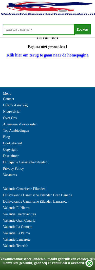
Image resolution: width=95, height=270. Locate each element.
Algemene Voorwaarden (20, 124)
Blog (6, 137)
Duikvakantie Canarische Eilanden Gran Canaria (37, 195)
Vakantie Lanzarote (16, 239)
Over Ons (10, 118)
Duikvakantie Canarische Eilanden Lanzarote (35, 201)
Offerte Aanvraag (15, 105)
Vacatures (10, 175)
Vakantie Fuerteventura (19, 214)
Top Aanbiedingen (16, 130)
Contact (8, 99)
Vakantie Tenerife (15, 246)
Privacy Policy (13, 168)
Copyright (10, 149)
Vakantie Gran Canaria (19, 220)
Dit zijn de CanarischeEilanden (25, 162)
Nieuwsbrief (12, 111)
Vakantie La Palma (16, 233)
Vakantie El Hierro (16, 208)
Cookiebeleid (12, 143)
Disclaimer (10, 156)
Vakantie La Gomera (17, 227)
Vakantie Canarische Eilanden (24, 189)
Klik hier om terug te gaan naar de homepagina (48, 55)
